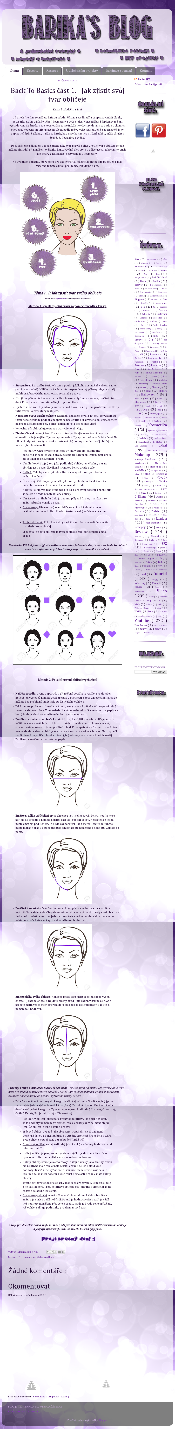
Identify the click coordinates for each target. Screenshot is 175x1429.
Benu (137, 289)
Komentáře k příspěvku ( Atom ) (51, 1396)
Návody (162, 477)
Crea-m (164, 321)
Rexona (138, 536)
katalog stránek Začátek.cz (23, 1411)
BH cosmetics (150, 289)
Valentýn (157, 583)
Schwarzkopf (150, 548)
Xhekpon (163, 612)
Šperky (138, 562)
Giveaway (157, 387)
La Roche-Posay (159, 435)
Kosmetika (29, 1257)
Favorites (139, 365)
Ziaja (136, 633)
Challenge (140, 402)
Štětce (149, 562)
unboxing (140, 583)
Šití (161, 559)
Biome (142, 296)
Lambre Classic (160, 438)
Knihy (164, 417)
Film (137, 373)
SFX (164, 543)
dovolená (155, 347)
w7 (160, 601)
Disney (138, 340)
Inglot (160, 406)
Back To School (159, 277)
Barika (156, 281)
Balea (143, 281)
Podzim (156, 511)
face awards (155, 358)
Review (142, 532)
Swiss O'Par (162, 555)
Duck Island (150, 351)
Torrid (137, 570)
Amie (159, 263)
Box (165, 299)
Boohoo (155, 300)
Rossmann (139, 540)
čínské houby (145, 329)
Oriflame (140, 496)
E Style (164, 351)
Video (162, 591)
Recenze (52, 70)
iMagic (148, 406)
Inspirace (141, 409)
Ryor (165, 540)
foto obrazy (146, 380)
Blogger (102, 1420)
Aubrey (152, 270)
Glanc (137, 391)
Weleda (149, 604)
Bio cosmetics (146, 292)
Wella (160, 604)
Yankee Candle (146, 616)
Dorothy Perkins (159, 344)
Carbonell (146, 310)
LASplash (143, 442)
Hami (137, 399)
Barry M (139, 285)
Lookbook (154, 450)
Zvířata (147, 633)
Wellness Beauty (142, 608)
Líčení (163, 445)
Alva (165, 259)
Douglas (143, 347)
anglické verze (60, 298)
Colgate (143, 318)
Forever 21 (140, 376)
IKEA (137, 406)
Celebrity (146, 314)
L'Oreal (143, 435)
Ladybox (144, 438)
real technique (154, 523)
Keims (137, 417)
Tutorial (160, 574)
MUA (148, 474)
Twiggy (156, 579)
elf (142, 354)
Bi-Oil (164, 289)
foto (165, 376)
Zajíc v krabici (160, 625)
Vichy (151, 597)
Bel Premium (156, 285)
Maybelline (156, 467)
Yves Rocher (141, 625)
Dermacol (140, 336)
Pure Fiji (153, 515)
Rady (51, 1257)
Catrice (163, 310)
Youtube (143, 621)
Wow (151, 611)
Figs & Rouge (154, 369)
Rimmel (155, 536)
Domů (14, 70)
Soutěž (137, 555)
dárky (160, 329)
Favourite (156, 365)
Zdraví (158, 629)
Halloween (149, 394)
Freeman (143, 384)
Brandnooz (161, 303)
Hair (149, 391)
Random (161, 518)
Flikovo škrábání (154, 373)
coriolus (152, 321)
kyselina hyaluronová (157, 431)
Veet (157, 587)
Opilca (158, 493)
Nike (146, 486)
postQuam (139, 515)
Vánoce (139, 587)
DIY (151, 339)
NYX (144, 493)
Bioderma (162, 292)
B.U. (158, 274)
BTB (19, 1257)
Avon (164, 270)
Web (137, 604)
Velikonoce (140, 592)
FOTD (154, 376)
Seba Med (148, 544)
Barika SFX (25, 1252)
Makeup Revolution (146, 459)
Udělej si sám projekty (82, 70)
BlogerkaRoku (156, 296)
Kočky (144, 421)
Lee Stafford (142, 446)
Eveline (138, 358)
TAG (160, 562)
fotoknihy (163, 380)
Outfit (159, 497)
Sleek (159, 551)
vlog (150, 600)
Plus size (139, 511)
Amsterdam (141, 266)
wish (159, 608)
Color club (157, 318)
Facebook (139, 362)
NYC (165, 489)
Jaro (159, 410)
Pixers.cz (158, 508)
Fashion (156, 362)
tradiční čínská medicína (156, 570)
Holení (160, 399)
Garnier (143, 387)
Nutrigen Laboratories (145, 489)
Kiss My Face (151, 417)
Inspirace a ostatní (119, 70)
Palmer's (138, 500)
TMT (160, 566)
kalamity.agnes (156, 414)
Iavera (158, 402)
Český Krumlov (160, 325)
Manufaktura (140, 463)
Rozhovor (153, 540)
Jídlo (138, 413)
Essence (155, 354)
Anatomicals (161, 267)
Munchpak (161, 474)
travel (143, 574)
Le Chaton (158, 442)
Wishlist (138, 611)
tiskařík (148, 566)
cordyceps (139, 321)
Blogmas (139, 299)
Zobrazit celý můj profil (148, 84)
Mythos (146, 478)
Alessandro (151, 259)
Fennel (137, 369)
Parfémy (151, 500)
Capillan (163, 307)
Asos (141, 270)
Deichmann (140, 332)
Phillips (157, 504)
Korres (138, 426)
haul (147, 398)
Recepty (32, 70)
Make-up (42, 1257)
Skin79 (146, 551)
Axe (146, 274)
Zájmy (143, 629)
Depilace (156, 332)
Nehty (163, 481)
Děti (156, 336)
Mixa (137, 474)
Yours (160, 616)
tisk (136, 566)
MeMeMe (139, 470)
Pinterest (140, 507)
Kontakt (146, 70)
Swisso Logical (147, 558)
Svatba (148, 555)
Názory (148, 481)
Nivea (158, 485)
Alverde (145, 263)
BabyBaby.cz (140, 278)
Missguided (156, 470)
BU (154, 307)
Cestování (162, 314)
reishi (159, 527)
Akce (137, 259)
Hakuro (163, 391)
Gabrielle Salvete (159, 384)
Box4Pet (144, 303)
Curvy (143, 325)
